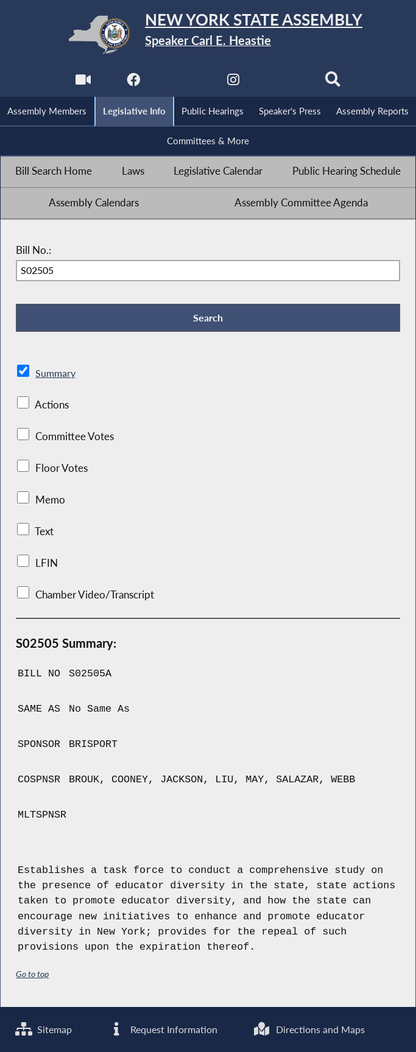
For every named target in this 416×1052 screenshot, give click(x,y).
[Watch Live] (82, 83)
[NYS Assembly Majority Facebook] (132, 83)
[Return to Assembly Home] (208, 34)
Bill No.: (33, 251)
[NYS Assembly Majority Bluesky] (283, 83)
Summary (56, 375)
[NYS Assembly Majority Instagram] (233, 83)
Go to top (32, 976)
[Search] (333, 83)
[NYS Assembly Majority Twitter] (183, 83)
